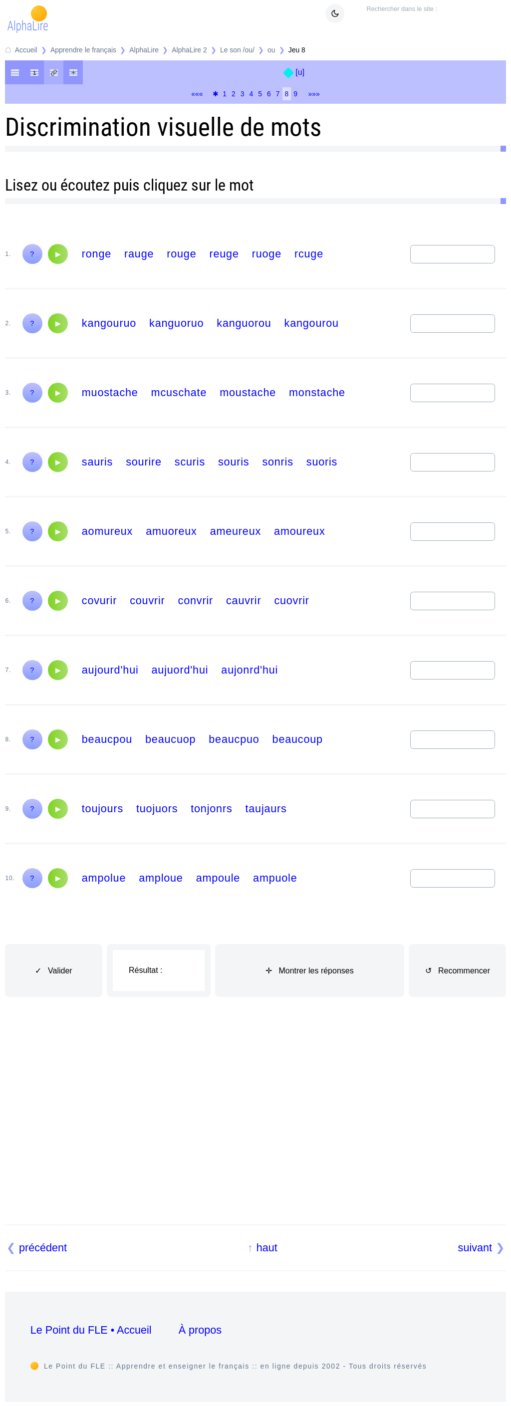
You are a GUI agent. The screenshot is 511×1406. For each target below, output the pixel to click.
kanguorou (244, 323)
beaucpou (107, 739)
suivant (475, 1247)
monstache (317, 392)
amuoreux (171, 531)
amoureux (299, 531)
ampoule (218, 878)
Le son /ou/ (237, 50)
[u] (299, 72)
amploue (161, 878)
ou (271, 50)
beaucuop (170, 739)
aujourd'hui (110, 670)
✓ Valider (53, 970)
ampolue (104, 878)
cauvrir (243, 600)
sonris (277, 462)
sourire (144, 462)
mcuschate (179, 392)
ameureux (235, 531)
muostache (110, 392)
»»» (314, 94)
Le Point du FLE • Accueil (91, 1330)
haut (266, 1247)
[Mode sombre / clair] (334, 13)
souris (233, 462)
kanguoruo (176, 323)
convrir (195, 600)
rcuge (308, 253)
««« (197, 94)
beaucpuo (234, 739)
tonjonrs (211, 808)
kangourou (311, 323)
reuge (224, 253)
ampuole (275, 878)
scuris (190, 462)
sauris (97, 462)
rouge (181, 253)
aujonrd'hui (249, 670)
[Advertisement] (256, 1122)
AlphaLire (144, 50)
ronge (96, 253)
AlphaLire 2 (189, 50)
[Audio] (58, 254)
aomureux (107, 531)
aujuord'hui (180, 670)
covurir (99, 600)
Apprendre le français (83, 50)
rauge (139, 253)
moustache (248, 392)
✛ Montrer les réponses (309, 970)
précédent (43, 1247)
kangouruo (109, 323)
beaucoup (297, 739)
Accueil (26, 50)
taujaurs (265, 808)
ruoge (266, 253)
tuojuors (157, 808)
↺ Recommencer (457, 970)
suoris (321, 462)
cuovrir (291, 600)
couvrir (147, 600)
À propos (200, 1330)
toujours (102, 808)
